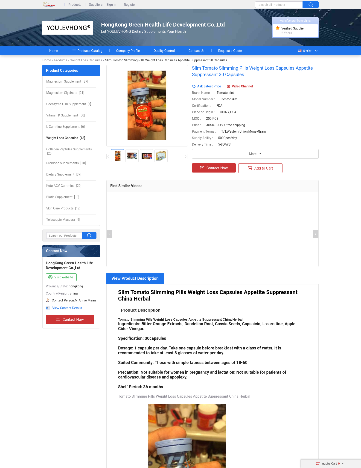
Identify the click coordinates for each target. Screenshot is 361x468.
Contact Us (196, 51)
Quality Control (164, 51)
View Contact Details (67, 308)
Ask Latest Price (209, 86)
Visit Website (60, 277)
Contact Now (70, 319)
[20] (69, 151)
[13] (65, 138)
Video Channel (242, 86)
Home (53, 51)
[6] (65, 126)
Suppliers (96, 4)
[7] (68, 104)
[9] (63, 219)
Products (75, 4)
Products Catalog (87, 50)
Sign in (111, 4)
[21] (65, 93)
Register (130, 4)
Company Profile (128, 51)
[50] (65, 115)
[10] (66, 163)
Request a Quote (230, 51)
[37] (67, 81)
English (304, 50)
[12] (63, 208)
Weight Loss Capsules (86, 60)
